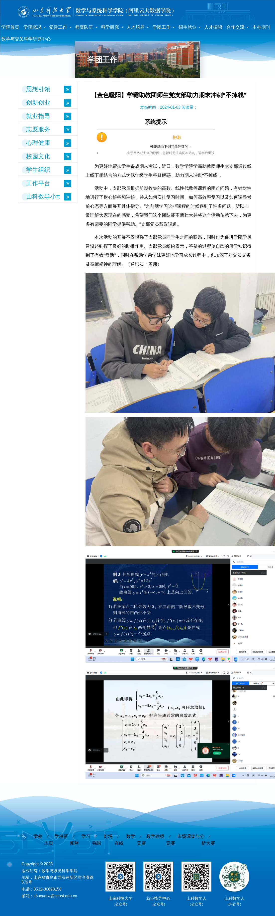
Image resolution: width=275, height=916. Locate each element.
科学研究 (110, 27)
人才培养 (136, 27)
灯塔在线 (113, 834)
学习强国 (91, 834)
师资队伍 (84, 27)
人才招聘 (213, 27)
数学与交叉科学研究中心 (26, 38)
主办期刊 (261, 27)
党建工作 (58, 27)
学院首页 (10, 27)
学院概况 (32, 27)
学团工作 (162, 27)
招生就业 (187, 27)
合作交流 (235, 27)
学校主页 (43, 834)
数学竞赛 (136, 834)
